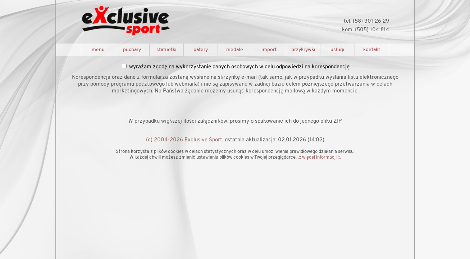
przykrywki (303, 50)
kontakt (371, 50)
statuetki (166, 50)
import (269, 50)
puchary (132, 50)
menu (98, 50)
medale (234, 50)
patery (200, 50)
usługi (337, 50)
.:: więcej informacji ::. (319, 157)
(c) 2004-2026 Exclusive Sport (184, 140)
